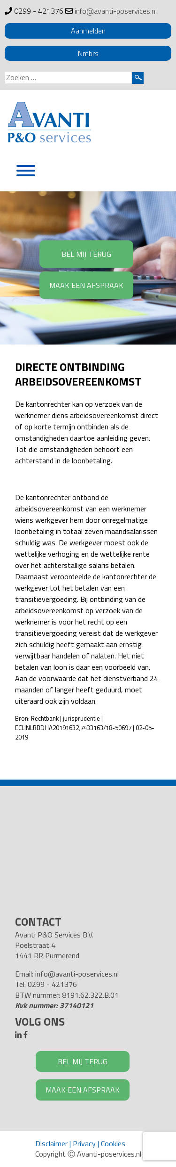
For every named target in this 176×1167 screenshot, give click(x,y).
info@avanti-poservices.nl (116, 10)
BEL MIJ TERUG (86, 254)
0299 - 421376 (38, 10)
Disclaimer (51, 1143)
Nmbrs (88, 53)
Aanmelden (88, 30)
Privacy (84, 1143)
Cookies (113, 1143)
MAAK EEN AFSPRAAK (86, 285)
